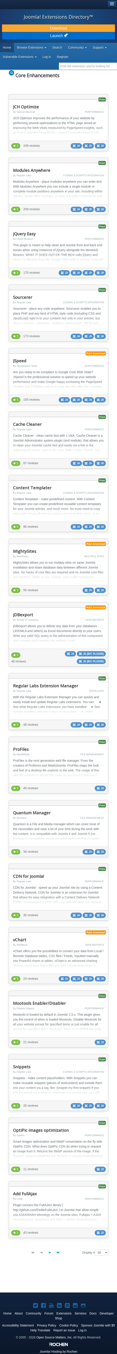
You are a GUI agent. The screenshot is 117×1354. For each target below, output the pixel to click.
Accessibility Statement (18, 1325)
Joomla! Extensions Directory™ (58, 16)
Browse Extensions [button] (31, 47)
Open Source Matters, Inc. (54, 1337)
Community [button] (77, 47)
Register (62, 57)
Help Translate (40, 1330)
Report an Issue (64, 1330)
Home (7, 47)
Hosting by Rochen (58, 1351)
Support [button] (100, 47)
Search (57, 47)
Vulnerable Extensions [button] (20, 57)
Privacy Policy (46, 1325)
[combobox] (88, 66)
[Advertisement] (39, 1278)
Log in (47, 57)
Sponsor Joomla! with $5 (98, 1325)
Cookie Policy (68, 1325)
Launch (58, 36)
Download (58, 28)
